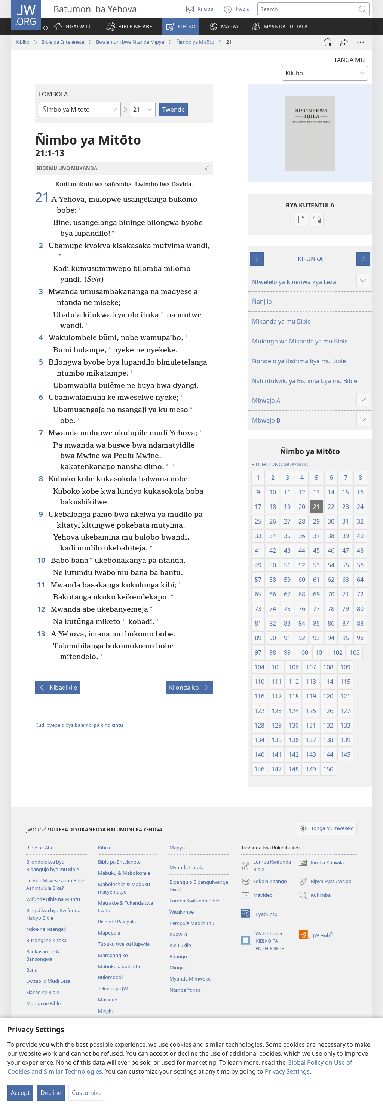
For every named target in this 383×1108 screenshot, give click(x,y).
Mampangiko (113, 955)
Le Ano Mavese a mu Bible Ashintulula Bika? (55, 884)
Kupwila (178, 934)
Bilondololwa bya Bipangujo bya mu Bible (52, 865)
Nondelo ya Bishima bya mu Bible (299, 361)
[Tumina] (344, 42)
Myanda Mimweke (190, 978)
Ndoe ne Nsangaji (46, 929)
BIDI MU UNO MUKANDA (279, 464)
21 (42, 197)
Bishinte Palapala (117, 921)
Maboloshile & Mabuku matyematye (124, 888)
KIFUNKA (310, 259)
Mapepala (109, 932)
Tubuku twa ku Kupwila (124, 944)
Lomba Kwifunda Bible (194, 900)
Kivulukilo (180, 945)
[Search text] (306, 9)
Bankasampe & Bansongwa (43, 955)
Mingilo (177, 967)
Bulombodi (110, 977)
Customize (87, 1093)
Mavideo (107, 999)
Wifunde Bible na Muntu (53, 899)
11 (42, 584)
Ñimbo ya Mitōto (195, 41)
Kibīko (23, 41)
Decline (50, 1093)
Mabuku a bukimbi (119, 966)
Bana (31, 969)
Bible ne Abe (39, 847)
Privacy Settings (287, 1071)
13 (42, 633)
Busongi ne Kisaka (46, 940)
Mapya (177, 847)
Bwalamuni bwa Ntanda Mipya (130, 41)
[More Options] (360, 42)
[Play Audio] (327, 42)
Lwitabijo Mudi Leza (48, 981)
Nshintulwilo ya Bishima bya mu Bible (304, 381)
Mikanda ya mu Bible (281, 321)
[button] (129, 26)
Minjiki (105, 1010)
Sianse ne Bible (42, 992)
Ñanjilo (262, 301)
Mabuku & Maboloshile (124, 873)
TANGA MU (349, 60)
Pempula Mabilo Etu (191, 923)
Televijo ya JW (113, 988)
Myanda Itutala (186, 867)
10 (42, 560)
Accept (20, 1093)
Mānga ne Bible (43, 1003)
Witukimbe (181, 911)
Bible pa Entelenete (63, 41)
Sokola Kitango (264, 881)
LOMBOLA (53, 94)
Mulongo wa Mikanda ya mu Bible (300, 341)
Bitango (178, 956)
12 (42, 608)
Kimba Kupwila (321, 862)
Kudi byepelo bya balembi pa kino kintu (79, 725)
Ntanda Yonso (185, 990)
